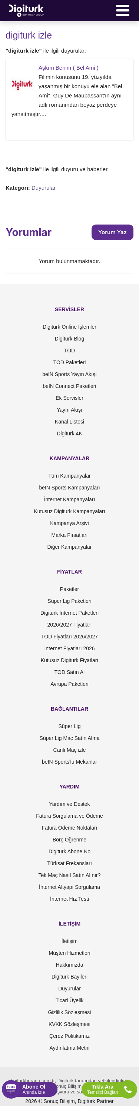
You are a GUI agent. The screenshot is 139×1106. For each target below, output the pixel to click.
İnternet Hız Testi (69, 899)
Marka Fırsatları (69, 535)
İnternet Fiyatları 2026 (69, 648)
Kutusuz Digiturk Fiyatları (70, 660)
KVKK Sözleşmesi (69, 1024)
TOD (69, 350)
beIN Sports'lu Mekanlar (69, 762)
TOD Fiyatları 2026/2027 (69, 637)
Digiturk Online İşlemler (69, 327)
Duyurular (44, 188)
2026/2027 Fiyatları (69, 625)
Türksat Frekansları (69, 863)
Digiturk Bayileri (69, 977)
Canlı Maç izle (69, 750)
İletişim (70, 941)
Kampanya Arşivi (69, 523)
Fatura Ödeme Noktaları (69, 828)
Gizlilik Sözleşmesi (69, 1012)
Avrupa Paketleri (69, 684)
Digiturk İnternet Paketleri (69, 613)
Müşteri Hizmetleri (69, 953)
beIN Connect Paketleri (69, 386)
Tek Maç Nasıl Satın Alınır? (69, 875)
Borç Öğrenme (69, 840)
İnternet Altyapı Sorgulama (69, 887)
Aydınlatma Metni (70, 1048)
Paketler (69, 589)
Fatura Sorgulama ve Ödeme (69, 816)
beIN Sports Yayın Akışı (69, 374)
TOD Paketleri (69, 362)
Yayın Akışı (69, 410)
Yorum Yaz (112, 232)
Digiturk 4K (69, 433)
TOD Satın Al (69, 672)
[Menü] (122, 10)
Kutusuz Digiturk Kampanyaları (69, 511)
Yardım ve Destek (69, 804)
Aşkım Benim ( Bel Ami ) (69, 67)
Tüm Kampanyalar (69, 476)
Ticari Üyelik (70, 1000)
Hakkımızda (69, 965)
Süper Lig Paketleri (69, 601)
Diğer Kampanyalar (69, 547)
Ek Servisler (69, 398)
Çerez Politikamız (69, 1036)
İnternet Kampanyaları (69, 499)
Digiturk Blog (69, 339)
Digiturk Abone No (69, 851)
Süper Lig (70, 726)
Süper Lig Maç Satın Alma (70, 738)
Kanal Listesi (69, 422)
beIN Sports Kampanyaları (69, 488)
